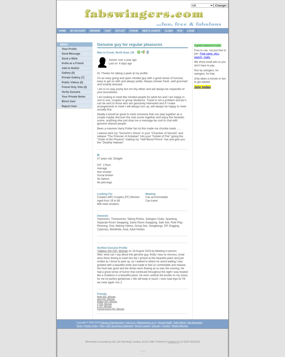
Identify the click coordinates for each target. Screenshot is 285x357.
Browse (95, 31)
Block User (69, 101)
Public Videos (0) (72, 82)
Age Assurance (194, 322)
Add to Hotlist (70, 68)
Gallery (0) (68, 72)
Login (190, 31)
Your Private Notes (73, 96)
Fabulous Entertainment (112, 322)
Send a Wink (69, 58)
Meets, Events (151, 31)
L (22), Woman (104, 306)
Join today (202, 87)
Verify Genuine (71, 92)
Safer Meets (180, 322)
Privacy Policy (91, 326)
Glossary (156, 326)
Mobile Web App (180, 326)
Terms (79, 326)
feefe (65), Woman (106, 297)
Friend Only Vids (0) (74, 87)
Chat (108, 31)
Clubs (169, 31)
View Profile (69, 49)
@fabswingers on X (146, 322)
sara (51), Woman (106, 299)
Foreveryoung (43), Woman (110, 309)
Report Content (142, 326)
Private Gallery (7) (73, 77)
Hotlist (120, 31)
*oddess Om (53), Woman (112, 251)
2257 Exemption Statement (119, 326)
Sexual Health (165, 322)
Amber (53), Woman (107, 301)
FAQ (102, 326)
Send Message (71, 53)
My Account (77, 31)
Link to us (130, 322)
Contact (166, 326)
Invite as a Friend (72, 63)
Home (62, 31)
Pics (179, 31)
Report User (69, 106)
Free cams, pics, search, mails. (206, 55)
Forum (134, 31)
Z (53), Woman (104, 304)
